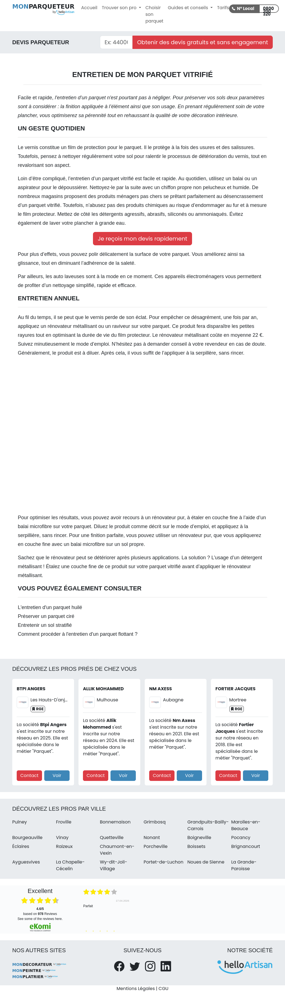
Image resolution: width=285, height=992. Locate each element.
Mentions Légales (136, 988)
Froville (63, 822)
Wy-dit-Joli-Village (113, 865)
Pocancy (240, 837)
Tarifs (223, 7)
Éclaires (20, 846)
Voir (57, 775)
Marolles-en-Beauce (246, 825)
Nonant (152, 837)
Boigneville (199, 837)
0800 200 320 (268, 9)
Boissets (196, 846)
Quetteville (112, 837)
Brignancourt (245, 846)
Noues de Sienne (205, 862)
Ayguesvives (26, 862)
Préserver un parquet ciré (46, 616)
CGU (164, 988)
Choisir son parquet (154, 14)
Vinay (62, 837)
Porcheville (156, 846)
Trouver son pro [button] (120, 7)
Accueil (89, 7)
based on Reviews (40, 911)
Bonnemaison (115, 822)
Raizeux (64, 846)
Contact (29, 775)
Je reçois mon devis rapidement (142, 239)
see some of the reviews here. (40, 919)
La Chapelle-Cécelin (70, 865)
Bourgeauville (27, 837)
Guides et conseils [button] (188, 7)
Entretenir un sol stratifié (45, 625)
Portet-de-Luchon (163, 862)
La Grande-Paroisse (244, 865)
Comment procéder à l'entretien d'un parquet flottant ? (77, 634)
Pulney (19, 822)
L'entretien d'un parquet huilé (50, 607)
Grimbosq (155, 822)
